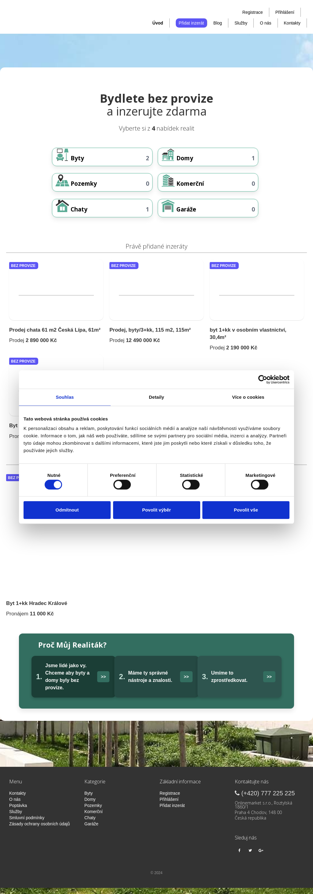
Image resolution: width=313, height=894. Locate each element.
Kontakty (292, 23)
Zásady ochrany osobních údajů (39, 829)
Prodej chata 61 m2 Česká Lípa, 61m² (55, 336)
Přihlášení (284, 12)
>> (103, 682)
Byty (88, 799)
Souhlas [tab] (65, 397)
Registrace (252, 12)
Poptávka (18, 811)
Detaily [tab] (156, 397)
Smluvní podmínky (26, 823)
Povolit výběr (156, 509)
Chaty (90, 823)
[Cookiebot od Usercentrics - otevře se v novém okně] (262, 379)
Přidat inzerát (191, 23)
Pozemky (93, 811)
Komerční (93, 817)
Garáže (91, 829)
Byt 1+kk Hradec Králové (36, 609)
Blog (217, 23)
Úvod (158, 23)
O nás (265, 23)
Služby (240, 23)
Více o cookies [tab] (248, 397)
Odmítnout (67, 509)
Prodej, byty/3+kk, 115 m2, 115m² (150, 336)
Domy (90, 805)
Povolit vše (246, 509)
